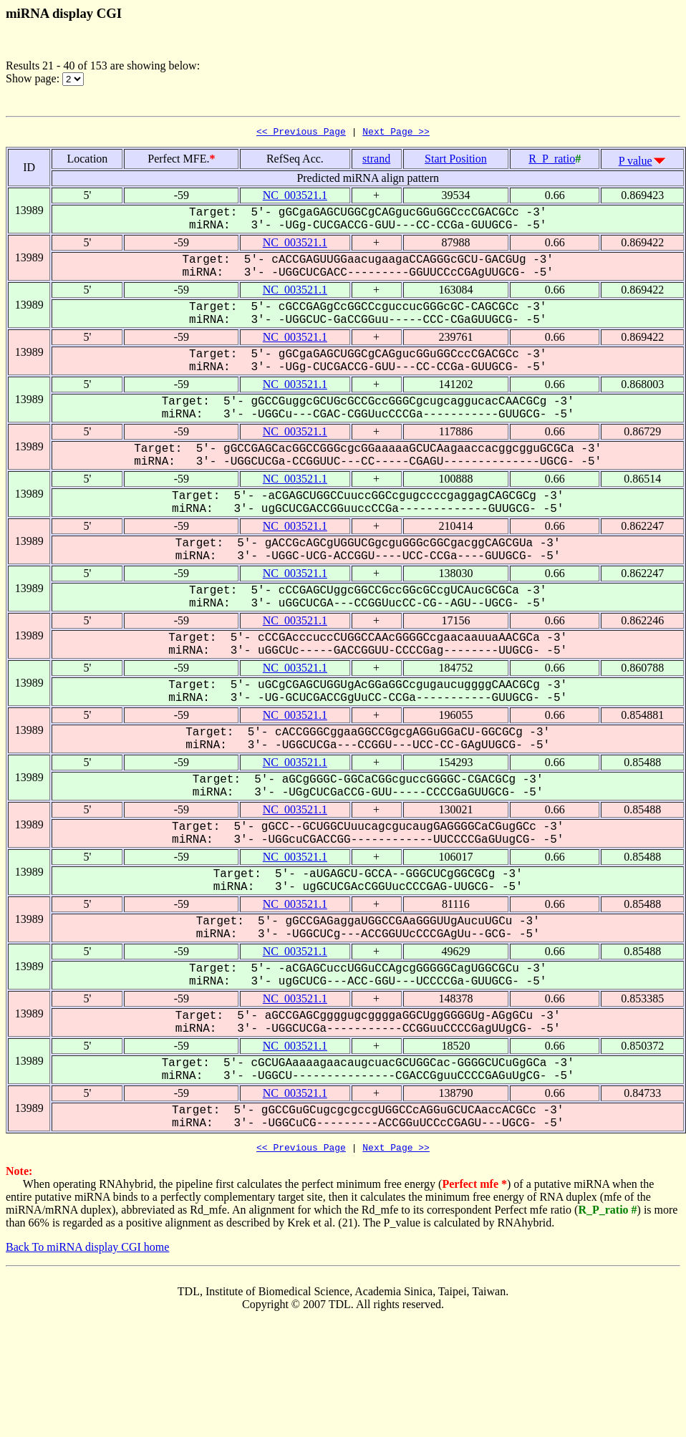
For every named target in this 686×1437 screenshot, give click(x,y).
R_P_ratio (551, 161)
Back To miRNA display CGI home (87, 1251)
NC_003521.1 (295, 197)
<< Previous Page (301, 133)
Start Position (456, 161)
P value (635, 163)
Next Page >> (396, 133)
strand (376, 161)
